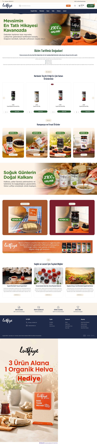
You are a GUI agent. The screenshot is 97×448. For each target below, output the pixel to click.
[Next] (92, 98)
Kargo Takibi (67, 331)
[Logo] (7, 5)
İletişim (66, 326)
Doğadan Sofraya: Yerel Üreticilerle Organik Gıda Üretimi (80, 288)
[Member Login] (81, 6)
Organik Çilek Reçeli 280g (83, 105)
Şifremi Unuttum (52, 330)
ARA (68, 5)
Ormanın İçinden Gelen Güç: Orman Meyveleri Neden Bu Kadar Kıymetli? (48, 289)
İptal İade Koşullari (84, 330)
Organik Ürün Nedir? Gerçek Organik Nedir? (17, 288)
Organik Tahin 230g (36, 105)
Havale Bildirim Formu (68, 330)
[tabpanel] (48, 29)
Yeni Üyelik (51, 326)
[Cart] (91, 5)
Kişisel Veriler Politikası (85, 331)
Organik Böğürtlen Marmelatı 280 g (13, 105)
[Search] (44, 6)
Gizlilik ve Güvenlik (84, 328)
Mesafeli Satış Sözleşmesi (85, 326)
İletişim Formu (67, 328)
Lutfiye (13, 104)
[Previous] (4, 98)
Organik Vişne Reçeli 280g (60, 105)
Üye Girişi (51, 328)
